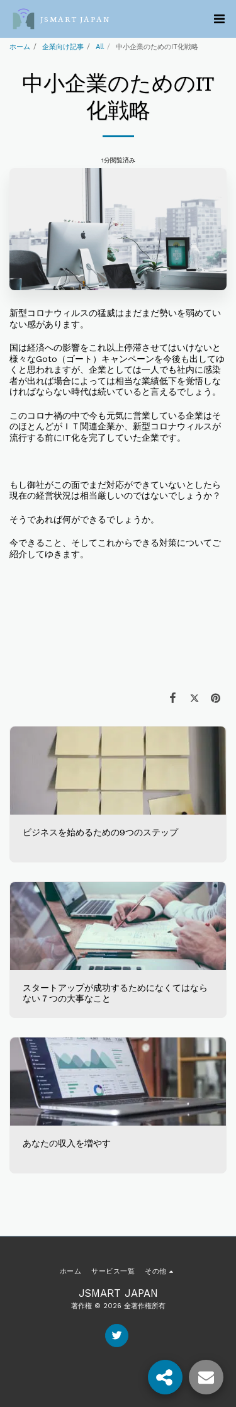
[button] (219, 19)
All (100, 47)
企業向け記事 (63, 47)
